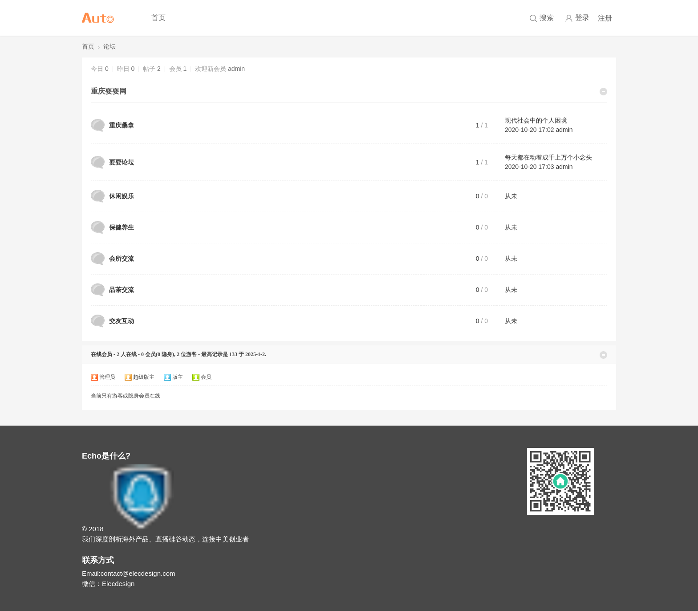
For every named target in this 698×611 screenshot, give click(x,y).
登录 (577, 18)
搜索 (547, 17)
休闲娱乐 (121, 196)
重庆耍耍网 (108, 91)
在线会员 (101, 354)
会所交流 (121, 258)
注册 (605, 18)
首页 (158, 17)
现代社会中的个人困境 (536, 120)
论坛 (109, 46)
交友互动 (121, 320)
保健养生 (121, 227)
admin (236, 68)
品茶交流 (121, 289)
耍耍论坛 (121, 162)
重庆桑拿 (121, 125)
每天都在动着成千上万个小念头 (548, 157)
